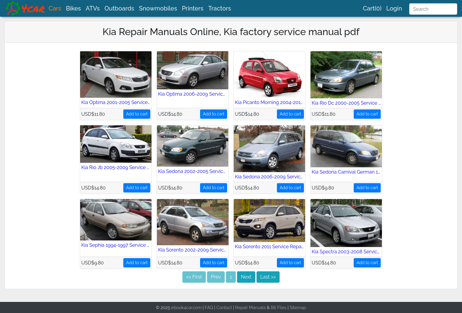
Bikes (73, 8)
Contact (224, 307)
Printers (192, 8)
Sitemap (298, 307)
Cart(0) (372, 8)
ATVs (93, 8)
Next (246, 277)
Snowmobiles (158, 8)
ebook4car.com (186, 307)
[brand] (25, 8)
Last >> (268, 277)
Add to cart (137, 114)
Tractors (219, 8)
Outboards (119, 8)
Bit (273, 307)
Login (394, 8)
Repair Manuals (250, 307)
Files (281, 307)
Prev (216, 277)
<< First (194, 277)
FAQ (209, 307)
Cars (55, 8)
